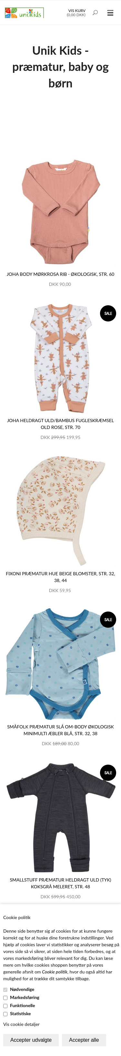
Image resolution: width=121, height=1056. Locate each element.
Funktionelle (22, 1005)
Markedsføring (24, 997)
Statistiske (20, 1013)
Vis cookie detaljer (21, 1024)
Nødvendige (22, 989)
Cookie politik (54, 971)
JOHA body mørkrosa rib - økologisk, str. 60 (60, 274)
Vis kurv (77, 10)
